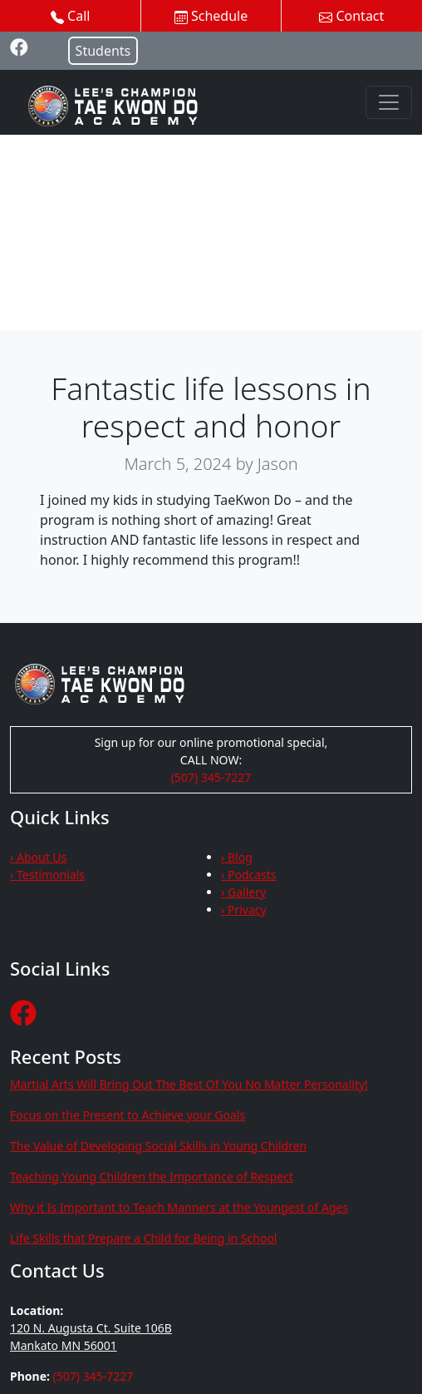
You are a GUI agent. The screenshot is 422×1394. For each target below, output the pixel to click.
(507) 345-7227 (211, 777)
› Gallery (243, 892)
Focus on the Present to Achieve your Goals (127, 1115)
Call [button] (71, 16)
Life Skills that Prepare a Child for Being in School (143, 1238)
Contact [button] (351, 16)
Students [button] (103, 51)
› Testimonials (47, 874)
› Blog (237, 857)
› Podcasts (249, 874)
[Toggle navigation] (389, 102)
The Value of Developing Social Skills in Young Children (158, 1146)
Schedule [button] (211, 16)
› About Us (38, 857)
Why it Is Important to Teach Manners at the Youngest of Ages (179, 1207)
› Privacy (244, 909)
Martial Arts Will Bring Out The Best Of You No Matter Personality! (189, 1084)
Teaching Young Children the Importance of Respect (151, 1176)
